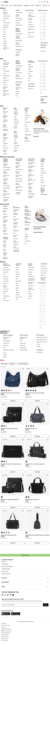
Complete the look (38, 232)
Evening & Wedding (15, 223)
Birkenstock (30, 66)
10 (40, 32)
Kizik (17, 279)
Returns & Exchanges (7, 566)
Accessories (31, 84)
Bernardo (30, 272)
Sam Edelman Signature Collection (44, 279)
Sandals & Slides (23, 350)
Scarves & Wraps (15, 236)
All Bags (5, 206)
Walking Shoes (19, 46)
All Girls (38, 346)
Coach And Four (44, 268)
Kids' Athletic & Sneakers (31, 159)
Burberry (30, 274)
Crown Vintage (44, 270)
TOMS (4, 298)
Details (40, 601)
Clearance (43, 51)
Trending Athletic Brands (43, 160)
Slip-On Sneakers (18, 43)
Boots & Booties (6, 16)
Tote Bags (5, 234)
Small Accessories (16, 241)
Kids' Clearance (40, 335)
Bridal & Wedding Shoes (31, 15)
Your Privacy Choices (6, 630)
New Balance (28, 122)
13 (44, 39)
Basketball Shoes (18, 166)
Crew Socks (4, 249)
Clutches (5, 214)
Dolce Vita (5, 276)
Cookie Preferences (4, 640)
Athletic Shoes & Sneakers (18, 30)
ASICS (42, 166)
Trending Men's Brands (31, 61)
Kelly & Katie (44, 273)
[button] (23, 368)
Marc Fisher (5, 289)
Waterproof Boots (5, 87)
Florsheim (30, 75)
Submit (45, 605)
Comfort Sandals (17, 15)
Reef (29, 80)
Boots (4, 69)
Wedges (5, 45)
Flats (4, 29)
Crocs (29, 73)
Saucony (18, 292)
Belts (14, 216)
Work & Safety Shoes (6, 48)
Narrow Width (44, 43)
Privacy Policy (3, 623)
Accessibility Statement (5, 632)
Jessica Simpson (5, 286)
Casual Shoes (6, 18)
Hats (14, 233)
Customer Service (6, 573)
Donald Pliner (31, 276)
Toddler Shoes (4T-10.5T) (5, 116)
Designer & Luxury (15, 219)
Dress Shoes (6, 25)
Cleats (4, 145)
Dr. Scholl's (5, 279)
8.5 (44, 26)
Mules (4, 36)
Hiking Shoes (6, 80)
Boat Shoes (5, 66)
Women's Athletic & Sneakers (5, 160)
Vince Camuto (6, 300)
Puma (26, 126)
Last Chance (40, 352)
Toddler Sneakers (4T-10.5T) (31, 171)
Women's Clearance (8, 335)
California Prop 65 (4, 638)
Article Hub (30, 12)
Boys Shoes (15, 132)
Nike (29, 78)
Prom (29, 34)
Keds (17, 276)
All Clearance (40, 350)
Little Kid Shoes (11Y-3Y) (5, 121)
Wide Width (43, 45)
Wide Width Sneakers (5, 200)
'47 (25, 232)
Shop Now (36, 136)
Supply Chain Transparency (6, 629)
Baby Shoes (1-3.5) (5, 112)
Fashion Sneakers (5, 172)
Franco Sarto (6, 281)
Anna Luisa (43, 266)
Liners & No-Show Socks (5, 254)
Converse (27, 117)
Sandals (5, 41)
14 (40, 89)
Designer (30, 22)
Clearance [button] (45, 5)
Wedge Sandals (19, 25)
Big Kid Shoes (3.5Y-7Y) (5, 126)
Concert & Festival (30, 19)
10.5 (44, 32)
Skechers (27, 129)
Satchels (5, 228)
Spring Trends (31, 37)
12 (40, 39)
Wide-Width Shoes (5, 91)
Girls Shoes (15, 108)
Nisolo (29, 291)
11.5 (44, 36)
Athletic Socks (5, 241)
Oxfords (17, 93)
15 (44, 89)
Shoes (4, 10)
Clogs (4, 20)
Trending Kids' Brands (27, 109)
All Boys (38, 344)
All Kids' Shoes (5, 134)
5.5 (44, 16)
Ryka (17, 290)
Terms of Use (3, 627)
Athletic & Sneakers (5, 13)
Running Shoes (19, 40)
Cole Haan (30, 71)
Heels (4, 32)
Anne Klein (5, 267)
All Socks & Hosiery (5, 238)
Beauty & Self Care (15, 214)
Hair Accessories (16, 230)
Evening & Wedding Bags (5, 221)
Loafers (4, 34)
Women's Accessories (28, 214)
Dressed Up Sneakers (18, 84)
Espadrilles (5, 27)
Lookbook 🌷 (38, 5)
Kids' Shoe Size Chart (5, 130)
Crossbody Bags (5, 217)
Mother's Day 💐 (31, 29)
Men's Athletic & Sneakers (19, 159)
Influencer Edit (31, 26)
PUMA (42, 177)
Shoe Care (15, 238)
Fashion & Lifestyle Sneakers (18, 37)
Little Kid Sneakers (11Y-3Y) (31, 175)
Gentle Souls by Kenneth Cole (31, 279)
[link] (13, 394)
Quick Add (13, 400)
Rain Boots (5, 148)
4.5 (44, 13)
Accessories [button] (26, 5)
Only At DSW (44, 264)
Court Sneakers (19, 33)
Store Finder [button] (5, 571)
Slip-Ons (5, 84)
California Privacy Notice (5, 625)
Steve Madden (6, 296)
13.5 (44, 86)
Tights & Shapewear (5, 258)
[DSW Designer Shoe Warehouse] (6, 2)
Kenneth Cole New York (31, 283)
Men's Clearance (24, 335)
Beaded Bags (5, 211)
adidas (29, 64)
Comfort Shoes (6, 23)
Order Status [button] (5, 564)
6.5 (44, 20)
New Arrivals (31, 32)
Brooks (29, 69)
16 (40, 93)
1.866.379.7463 (6, 569)
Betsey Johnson (6, 269)
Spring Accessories (28, 210)
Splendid (30, 294)
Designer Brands (30, 264)
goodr (26, 238)
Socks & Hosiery (17, 55)
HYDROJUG (27, 241)
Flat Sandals (18, 20)
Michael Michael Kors (31, 288)
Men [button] (7, 5)
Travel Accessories (16, 247)
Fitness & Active (15, 226)
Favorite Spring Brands (6, 264)
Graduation (30, 24)
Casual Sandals (19, 12)
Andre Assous (31, 267)
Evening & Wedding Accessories (39, 228)
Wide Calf (43, 47)
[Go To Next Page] (27, 547)
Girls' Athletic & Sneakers (31, 163)
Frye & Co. (5, 283)
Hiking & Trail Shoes (6, 176)
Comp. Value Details (5, 634)
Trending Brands (27, 229)
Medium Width (43, 99)
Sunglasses (15, 244)
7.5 (44, 23)
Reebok (42, 180)
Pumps (4, 38)
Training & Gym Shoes (6, 194)
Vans (17, 299)
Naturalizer (5, 291)
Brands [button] (32, 5)
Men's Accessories (28, 218)
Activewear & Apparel (16, 210)
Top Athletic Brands (19, 264)
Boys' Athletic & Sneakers (31, 166)
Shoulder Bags (5, 231)
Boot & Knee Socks (4, 246)
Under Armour (19, 297)
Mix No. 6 (43, 275)
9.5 (44, 29)
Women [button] (2, 5)
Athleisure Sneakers (5, 164)
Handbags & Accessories (8, 350)
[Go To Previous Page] (23, 547)
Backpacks (5, 208)
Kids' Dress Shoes (39, 129)
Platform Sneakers (5, 183)
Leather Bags (4, 225)
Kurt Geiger (30, 285)
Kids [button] (11, 5)
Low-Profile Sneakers (5, 179)
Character (5, 143)
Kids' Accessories (28, 221)
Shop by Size (5, 108)
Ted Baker (30, 296)
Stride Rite (27, 131)
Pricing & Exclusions (5, 636)
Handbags (18, 52)
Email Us (4, 561)
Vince (29, 298)
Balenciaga (30, 269)
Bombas (26, 236)
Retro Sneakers (6, 186)
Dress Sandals (19, 18)
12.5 (44, 83)
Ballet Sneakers (6, 167)
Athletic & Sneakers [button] (17, 5)
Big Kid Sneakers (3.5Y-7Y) (31, 180)
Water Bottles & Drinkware (16, 250)
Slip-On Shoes (15, 127)
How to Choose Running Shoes (43, 190)
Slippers (5, 43)
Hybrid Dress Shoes (18, 88)
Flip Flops (18, 23)
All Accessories (16, 206)
